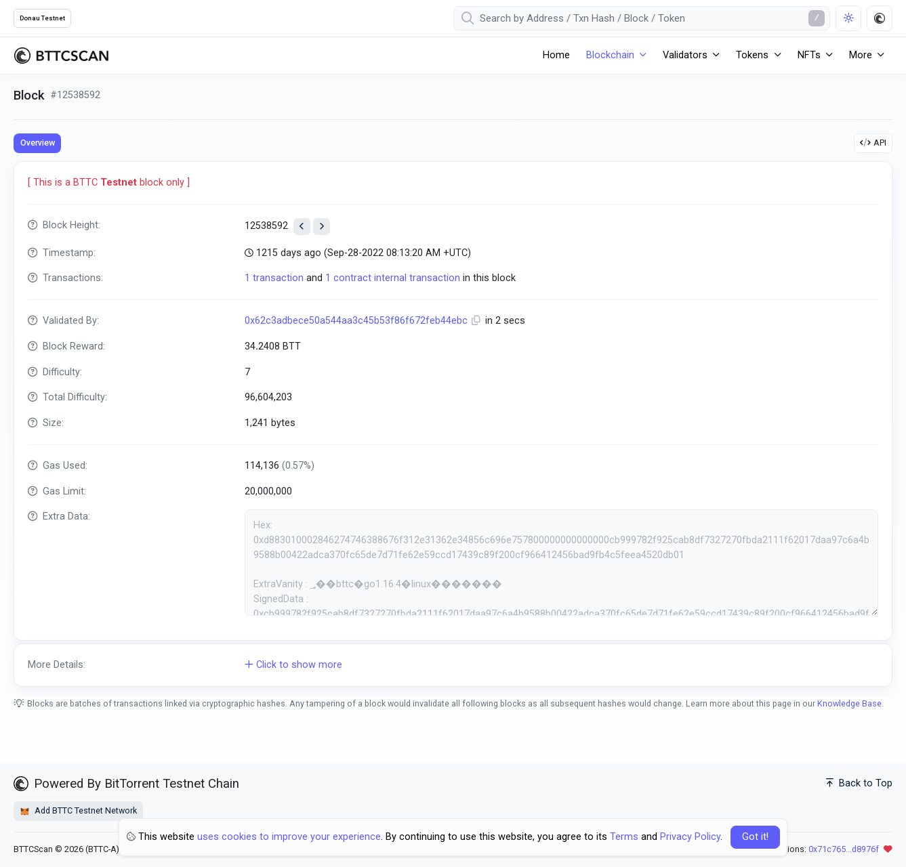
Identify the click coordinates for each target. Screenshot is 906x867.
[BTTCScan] (61, 55)
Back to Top (859, 783)
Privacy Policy (690, 837)
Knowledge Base (849, 703)
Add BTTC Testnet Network (78, 810)
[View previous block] (301, 226)
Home (556, 55)
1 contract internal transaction (392, 278)
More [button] (860, 55)
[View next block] (321, 226)
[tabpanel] (453, 423)
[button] (453, 665)
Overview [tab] (37, 143)
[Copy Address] (477, 320)
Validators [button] (685, 55)
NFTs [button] (809, 55)
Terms (624, 837)
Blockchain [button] (610, 55)
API (873, 143)
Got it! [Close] (755, 837)
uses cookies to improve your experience (289, 837)
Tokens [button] (752, 55)
